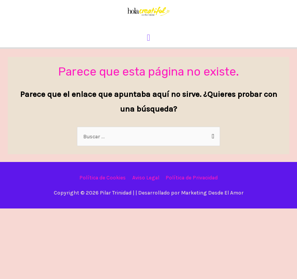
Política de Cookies (102, 177)
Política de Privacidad (192, 177)
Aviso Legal (145, 177)
